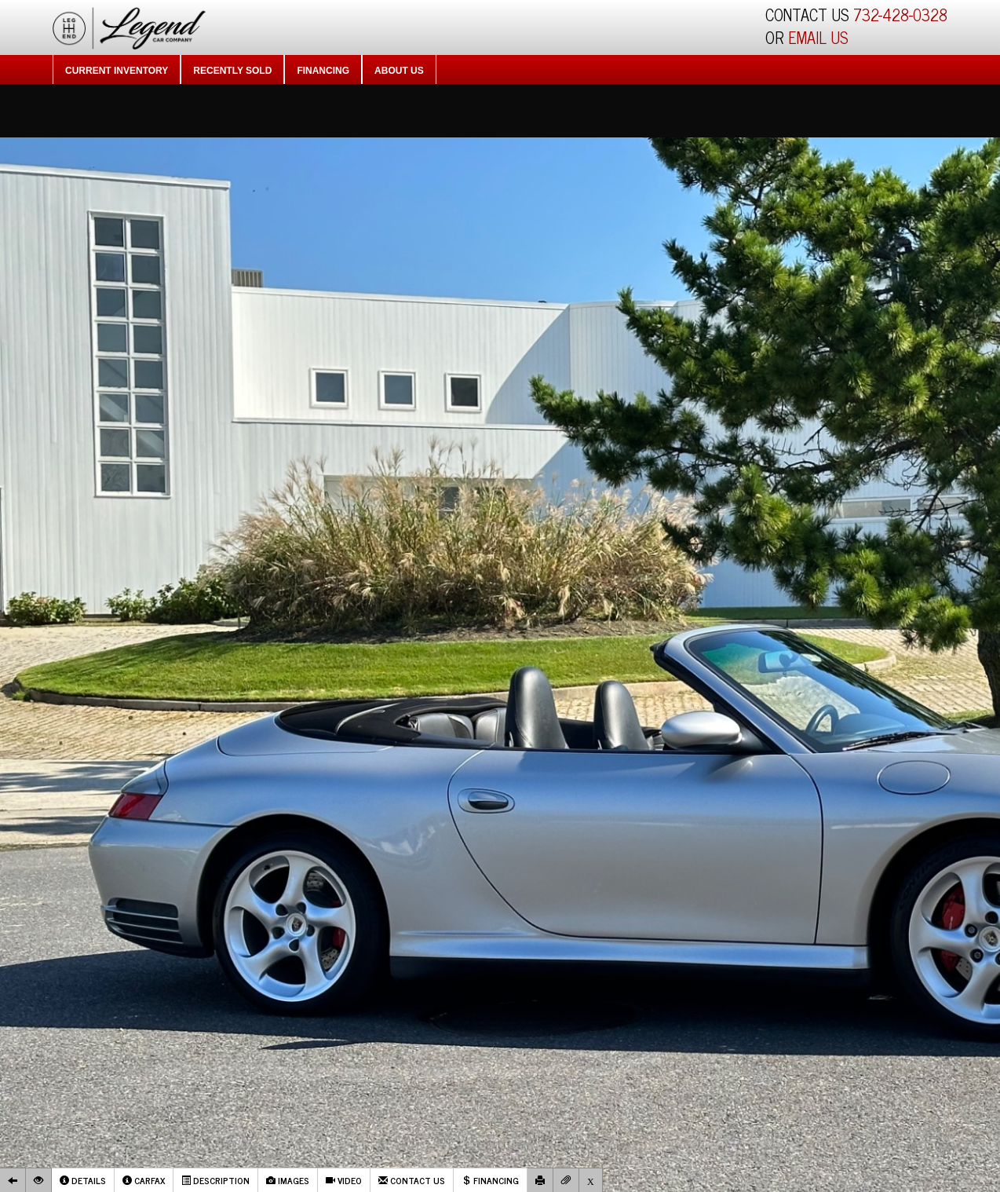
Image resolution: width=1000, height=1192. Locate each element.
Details (83, 1180)
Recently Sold (232, 70)
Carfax (143, 1180)
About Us (399, 70)
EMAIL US (818, 37)
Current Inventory (116, 70)
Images (287, 1180)
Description (215, 1180)
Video (344, 1180)
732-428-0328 (900, 14)
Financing (323, 70)
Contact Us (411, 1180)
